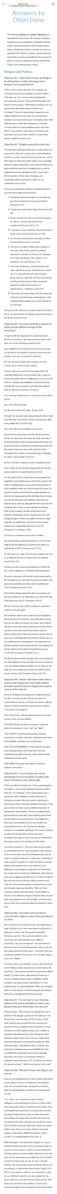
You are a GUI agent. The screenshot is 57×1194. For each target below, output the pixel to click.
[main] (28, 16)
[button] (3, 4)
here (29, 64)
